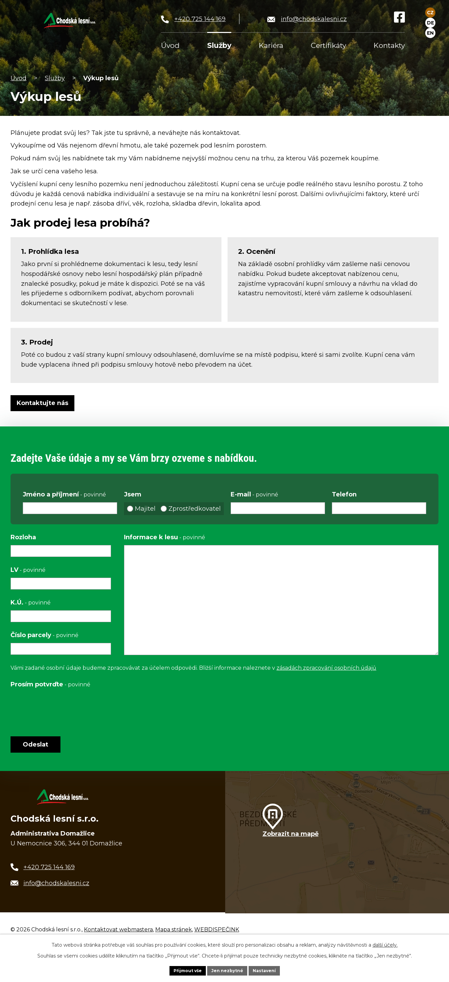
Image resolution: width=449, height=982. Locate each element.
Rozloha (23, 537)
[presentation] (62, 707)
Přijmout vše (183, 970)
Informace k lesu (164, 537)
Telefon (344, 494)
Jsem (132, 494)
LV (28, 570)
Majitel (145, 508)
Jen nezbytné (228, 970)
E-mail (254, 494)
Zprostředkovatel (194, 508)
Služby (55, 78)
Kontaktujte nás (45, 403)
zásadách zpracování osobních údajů (326, 668)
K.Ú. (31, 602)
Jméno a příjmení (64, 494)
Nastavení (269, 970)
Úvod (18, 78)
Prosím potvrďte (50, 684)
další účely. (385, 943)
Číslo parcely (44, 635)
